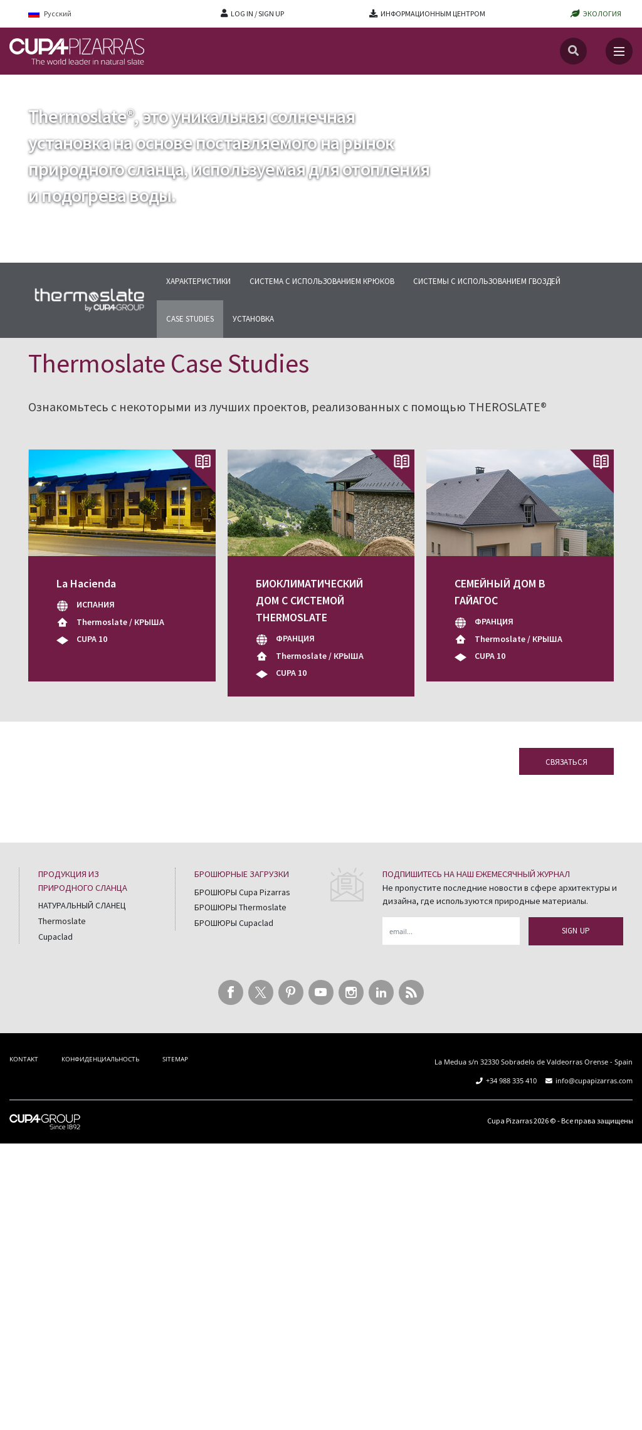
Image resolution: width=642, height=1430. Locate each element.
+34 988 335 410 (511, 1080)
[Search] (573, 51)
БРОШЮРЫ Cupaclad (233, 922)
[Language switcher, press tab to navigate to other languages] (58, 13)
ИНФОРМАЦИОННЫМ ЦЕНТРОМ (433, 13)
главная (25, 87)
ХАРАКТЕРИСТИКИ (198, 281)
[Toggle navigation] (619, 51)
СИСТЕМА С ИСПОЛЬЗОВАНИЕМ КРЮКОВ (322, 281)
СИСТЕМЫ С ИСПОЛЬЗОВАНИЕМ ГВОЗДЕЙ (486, 281)
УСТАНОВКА (253, 318)
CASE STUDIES (190, 318)
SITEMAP (175, 1058)
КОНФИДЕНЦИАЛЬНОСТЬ (100, 1058)
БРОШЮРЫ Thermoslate (240, 907)
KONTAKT (23, 1058)
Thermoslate (77, 87)
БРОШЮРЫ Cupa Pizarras (242, 892)
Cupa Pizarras (509, 1120)
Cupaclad (55, 936)
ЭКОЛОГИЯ (602, 13)
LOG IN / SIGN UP (257, 13)
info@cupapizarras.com (594, 1080)
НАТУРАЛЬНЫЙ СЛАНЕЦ (82, 905)
